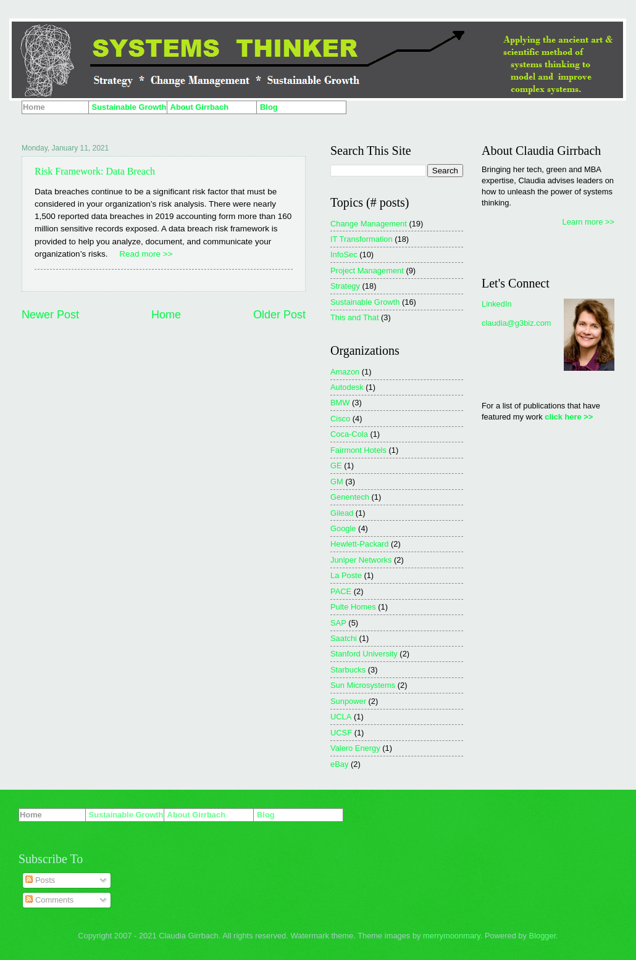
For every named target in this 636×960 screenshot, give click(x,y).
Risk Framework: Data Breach (95, 171)
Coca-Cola (349, 434)
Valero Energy (355, 748)
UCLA (340, 716)
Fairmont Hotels (358, 450)
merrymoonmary (451, 935)
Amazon (344, 371)
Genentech (349, 497)
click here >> (569, 416)
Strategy (345, 286)
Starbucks (348, 669)
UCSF (341, 732)
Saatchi (343, 638)
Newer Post (50, 314)
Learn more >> (588, 221)
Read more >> (145, 254)
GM (336, 481)
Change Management (368, 223)
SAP (338, 622)
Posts (40, 880)
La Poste (346, 575)
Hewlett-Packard (359, 543)
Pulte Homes (353, 606)
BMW (339, 402)
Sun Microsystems (362, 685)
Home (166, 314)
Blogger (542, 935)
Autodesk (347, 387)
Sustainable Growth (365, 302)
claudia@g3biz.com (516, 323)
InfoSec (344, 254)
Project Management (367, 270)
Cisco (340, 418)
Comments (49, 899)
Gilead (341, 513)
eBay (339, 764)
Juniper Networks (360, 560)
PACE (340, 591)
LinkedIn (497, 303)
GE (336, 465)
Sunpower (348, 701)
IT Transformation (361, 239)
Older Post (279, 314)
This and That (354, 317)
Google (343, 528)
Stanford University (364, 653)
